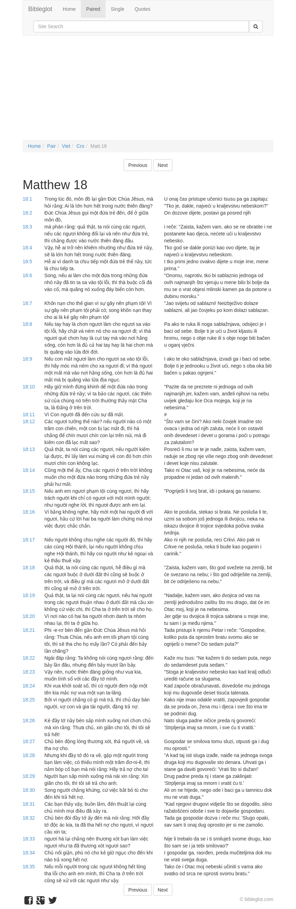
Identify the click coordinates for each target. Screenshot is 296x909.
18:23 (29, 672)
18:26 (29, 720)
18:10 (29, 386)
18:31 (29, 804)
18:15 (29, 491)
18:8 (27, 324)
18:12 (29, 421)
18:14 (29, 470)
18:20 (29, 616)
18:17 (29, 539)
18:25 (29, 699)
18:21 (29, 630)
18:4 (27, 247)
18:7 (27, 303)
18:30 (29, 790)
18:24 (29, 686)
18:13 (29, 449)
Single (117, 9)
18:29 (29, 776)
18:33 (29, 839)
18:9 (27, 359)
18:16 (29, 512)
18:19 (29, 595)
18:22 (29, 658)
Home (69, 9)
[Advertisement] (148, 91)
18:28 (29, 755)
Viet (66, 146)
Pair (51, 146)
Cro (80, 146)
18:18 (29, 567)
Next (163, 165)
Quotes (142, 9)
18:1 (27, 199)
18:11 (29, 414)
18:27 (29, 741)
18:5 (27, 261)
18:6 (27, 275)
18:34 (29, 852)
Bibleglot (40, 9)
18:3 (27, 227)
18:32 (29, 818)
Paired (93, 9)
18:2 (27, 213)
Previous (137, 165)
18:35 (29, 866)
